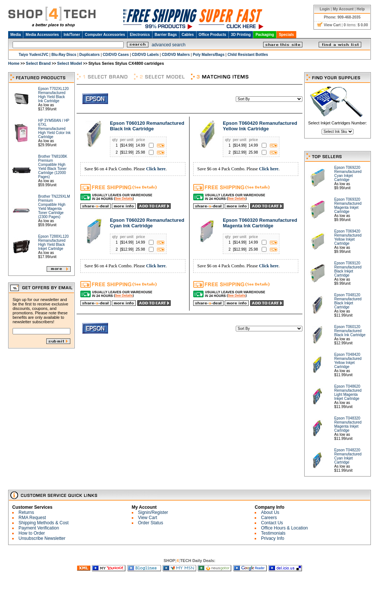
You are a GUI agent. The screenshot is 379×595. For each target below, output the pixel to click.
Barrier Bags (166, 35)
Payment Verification (39, 528)
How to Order (32, 533)
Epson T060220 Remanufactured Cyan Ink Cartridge (147, 222)
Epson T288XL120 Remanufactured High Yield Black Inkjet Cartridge (53, 242)
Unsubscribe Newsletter (42, 538)
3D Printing (241, 35)
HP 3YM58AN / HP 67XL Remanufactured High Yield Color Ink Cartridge (54, 128)
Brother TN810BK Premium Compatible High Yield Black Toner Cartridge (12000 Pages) (52, 166)
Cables (188, 35)
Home (14, 63)
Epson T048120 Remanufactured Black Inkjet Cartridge (348, 301)
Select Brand (38, 63)
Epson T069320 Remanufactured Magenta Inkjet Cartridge (348, 205)
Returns (26, 512)
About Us (270, 512)
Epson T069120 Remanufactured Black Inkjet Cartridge (348, 269)
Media (15, 35)
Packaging (264, 35)
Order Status (150, 522)
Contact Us (272, 522)
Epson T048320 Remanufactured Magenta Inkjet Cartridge (348, 424)
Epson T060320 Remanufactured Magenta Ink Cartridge (260, 222)
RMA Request (32, 517)
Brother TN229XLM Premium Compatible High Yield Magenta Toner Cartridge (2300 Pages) (54, 206)
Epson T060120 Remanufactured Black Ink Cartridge (147, 125)
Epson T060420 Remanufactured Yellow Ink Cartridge (260, 125)
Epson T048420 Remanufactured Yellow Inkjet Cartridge (348, 360)
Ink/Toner (72, 35)
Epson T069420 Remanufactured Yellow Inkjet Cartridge (348, 237)
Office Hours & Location (284, 528)
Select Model (69, 63)
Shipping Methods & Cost (43, 522)
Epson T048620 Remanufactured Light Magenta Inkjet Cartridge (348, 392)
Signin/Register (153, 512)
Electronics (140, 35)
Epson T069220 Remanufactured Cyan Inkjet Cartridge (348, 174)
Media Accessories (42, 35)
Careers (269, 517)
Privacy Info (272, 538)
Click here (156, 168)
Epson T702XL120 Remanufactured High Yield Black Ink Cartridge (53, 95)
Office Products (212, 35)
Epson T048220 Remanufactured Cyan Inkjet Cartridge (348, 456)
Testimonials (273, 533)
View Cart (147, 517)
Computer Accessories (105, 35)
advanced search (168, 44)
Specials (286, 35)
